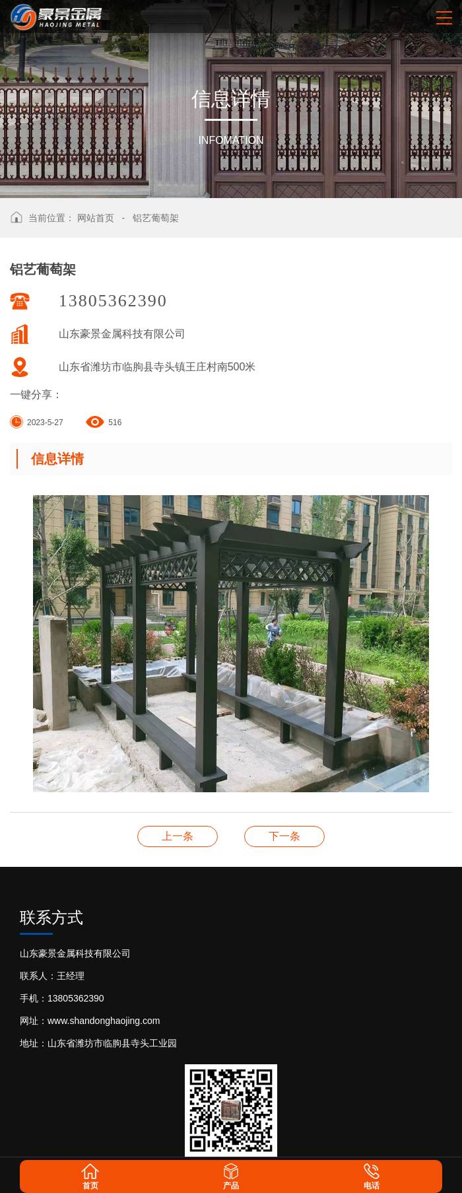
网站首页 (95, 218)
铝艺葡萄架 (156, 218)
